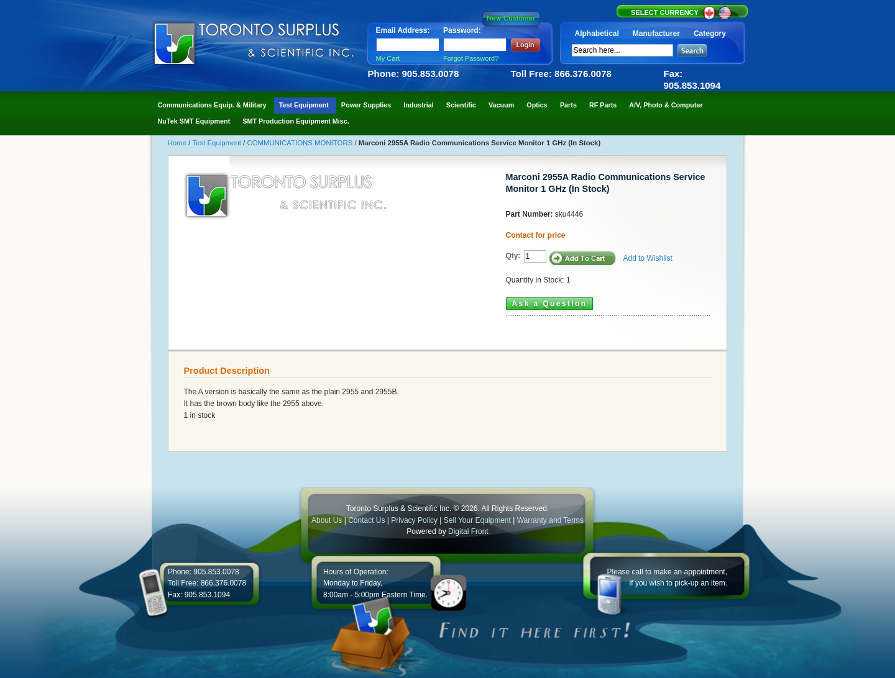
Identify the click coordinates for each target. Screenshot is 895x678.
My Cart (388, 58)
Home (178, 143)
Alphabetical (597, 33)
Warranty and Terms (550, 520)
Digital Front (468, 531)
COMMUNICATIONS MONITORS (300, 143)
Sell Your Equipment (478, 520)
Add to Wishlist (647, 258)
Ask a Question (549, 303)
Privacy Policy (414, 520)
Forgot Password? (470, 58)
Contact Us (366, 520)
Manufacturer (656, 33)
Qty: (513, 255)
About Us (326, 520)
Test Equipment (217, 143)
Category (710, 33)
